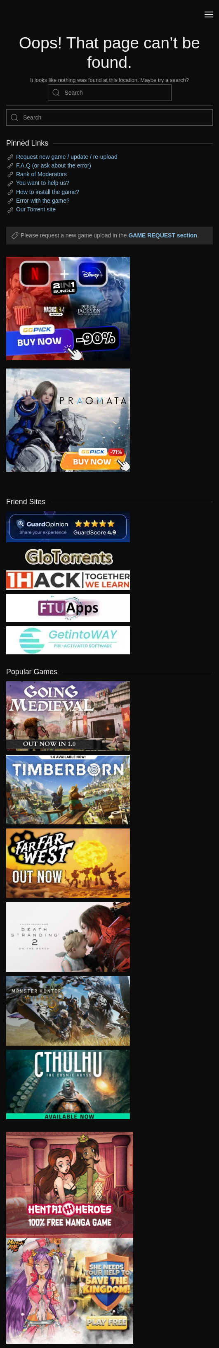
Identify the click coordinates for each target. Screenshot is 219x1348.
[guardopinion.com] (68, 526)
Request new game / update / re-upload (67, 156)
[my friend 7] (68, 640)
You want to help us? (42, 183)
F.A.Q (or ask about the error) (53, 165)
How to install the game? (47, 192)
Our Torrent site (36, 209)
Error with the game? (43, 200)
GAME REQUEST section (162, 235)
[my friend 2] (68, 556)
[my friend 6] (68, 607)
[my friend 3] (68, 579)
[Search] (110, 92)
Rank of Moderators (41, 174)
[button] (209, 14)
